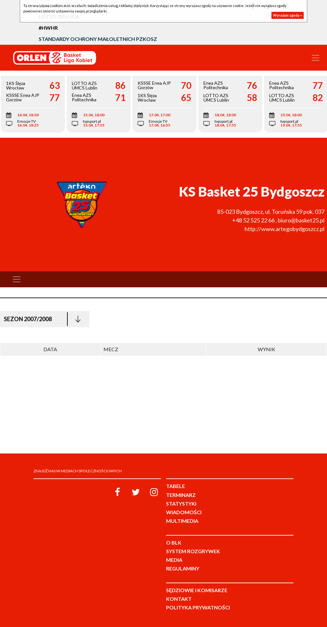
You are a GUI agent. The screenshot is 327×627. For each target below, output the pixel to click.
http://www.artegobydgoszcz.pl (284, 228)
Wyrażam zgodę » (287, 15)
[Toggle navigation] (315, 57)
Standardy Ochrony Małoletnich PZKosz (98, 39)
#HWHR (48, 28)
